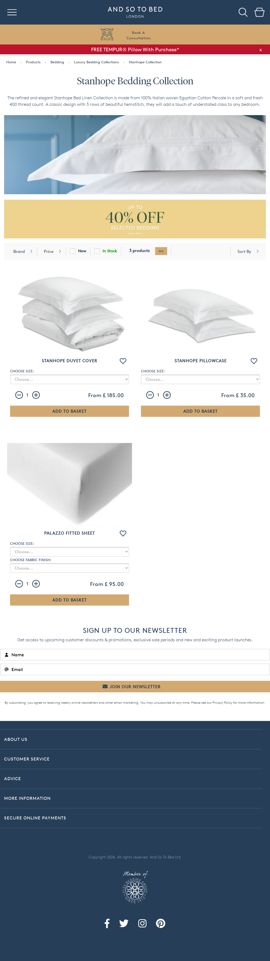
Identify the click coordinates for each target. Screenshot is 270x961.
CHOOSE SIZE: (22, 371)
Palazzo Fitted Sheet (69, 533)
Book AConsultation (139, 35)
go (161, 251)
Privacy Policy (222, 702)
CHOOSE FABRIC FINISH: (30, 560)
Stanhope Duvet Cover (69, 360)
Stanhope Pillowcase (201, 360)
